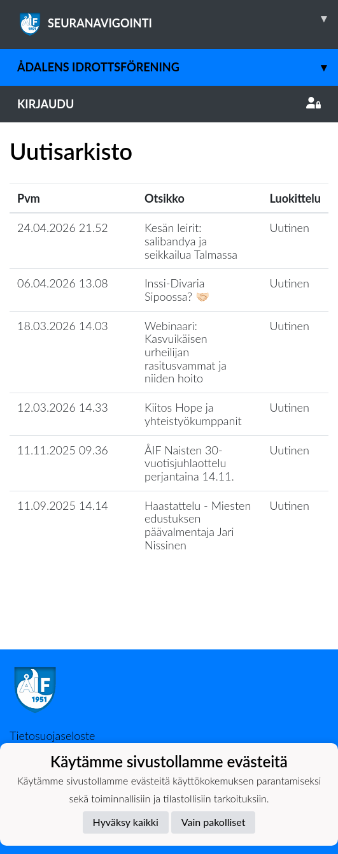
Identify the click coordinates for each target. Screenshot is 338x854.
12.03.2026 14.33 (62, 407)
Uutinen (289, 228)
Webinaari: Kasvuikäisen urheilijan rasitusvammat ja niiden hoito (185, 352)
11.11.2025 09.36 (62, 450)
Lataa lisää (169, 622)
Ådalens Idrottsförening (177, 67)
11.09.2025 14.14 (62, 505)
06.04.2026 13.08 (62, 283)
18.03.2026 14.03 (62, 326)
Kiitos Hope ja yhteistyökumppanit (193, 414)
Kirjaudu (169, 104)
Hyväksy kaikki (125, 822)
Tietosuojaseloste (52, 735)
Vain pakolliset (213, 822)
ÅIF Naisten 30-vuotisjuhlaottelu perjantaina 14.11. (189, 463)
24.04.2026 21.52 (62, 228)
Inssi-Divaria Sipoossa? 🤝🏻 (176, 289)
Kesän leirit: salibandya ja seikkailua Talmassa (190, 241)
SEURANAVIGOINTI (177, 18)
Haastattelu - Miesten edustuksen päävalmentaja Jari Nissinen (197, 525)
